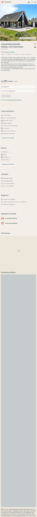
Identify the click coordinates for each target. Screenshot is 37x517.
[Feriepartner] (6, 2)
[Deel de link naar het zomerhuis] (35, 47)
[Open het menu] (35, 2)
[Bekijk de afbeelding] (18, 22)
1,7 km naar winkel (7, 180)
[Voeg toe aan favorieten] (35, 44)
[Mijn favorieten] (32, 2)
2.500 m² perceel (7, 123)
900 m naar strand (8, 178)
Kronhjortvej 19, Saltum (8, 52)
